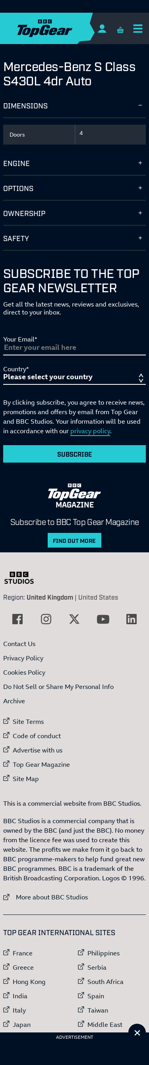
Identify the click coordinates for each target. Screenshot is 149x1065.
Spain (95, 996)
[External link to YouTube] (103, 619)
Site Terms (28, 721)
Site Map (26, 779)
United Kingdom (50, 597)
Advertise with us (37, 750)
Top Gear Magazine (41, 764)
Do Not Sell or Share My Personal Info (58, 687)
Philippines (103, 953)
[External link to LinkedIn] (131, 619)
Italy (19, 1010)
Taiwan (97, 1010)
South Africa (105, 982)
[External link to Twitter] (74, 619)
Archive (14, 701)
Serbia (96, 967)
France (23, 953)
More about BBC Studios (45, 896)
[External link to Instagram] (46, 619)
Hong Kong (29, 982)
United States (98, 597)
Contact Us (19, 644)
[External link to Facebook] (17, 619)
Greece (23, 967)
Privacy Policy (23, 658)
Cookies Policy (24, 672)
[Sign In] (102, 28)
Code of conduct (37, 736)
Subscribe (74, 454)
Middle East (104, 1024)
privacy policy (90, 430)
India (20, 996)
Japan (22, 1024)
